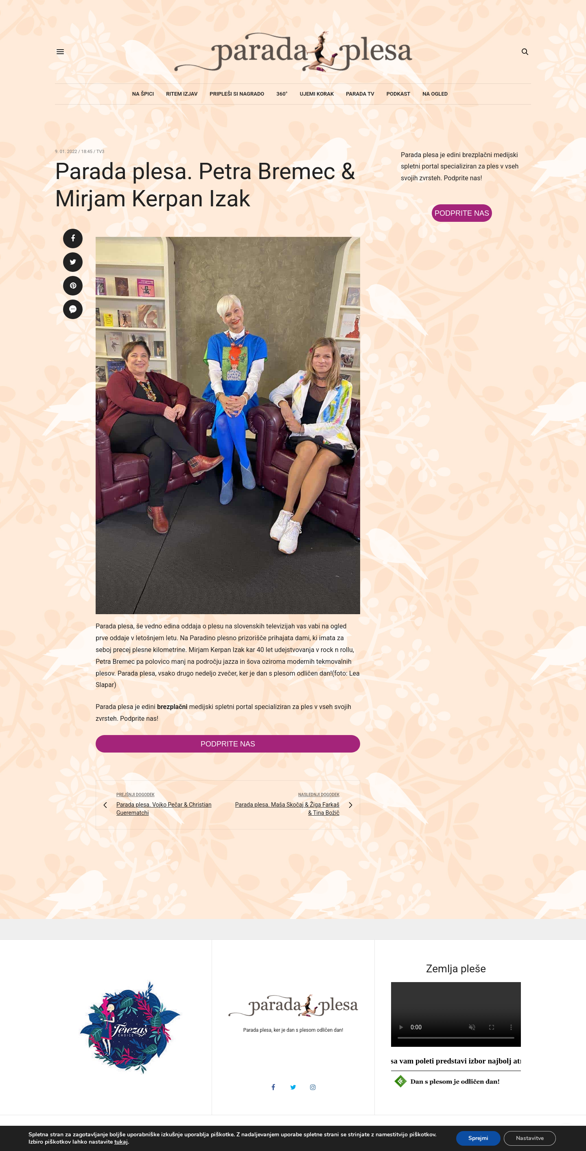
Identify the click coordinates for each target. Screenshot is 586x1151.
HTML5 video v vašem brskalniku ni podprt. (456, 1014)
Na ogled (435, 94)
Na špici (143, 94)
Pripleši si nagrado (237, 94)
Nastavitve (530, 1138)
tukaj (121, 1142)
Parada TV (360, 94)
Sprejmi (478, 1138)
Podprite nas (228, 744)
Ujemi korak (317, 94)
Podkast (399, 94)
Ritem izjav (181, 94)
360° (281, 94)
